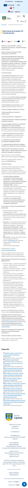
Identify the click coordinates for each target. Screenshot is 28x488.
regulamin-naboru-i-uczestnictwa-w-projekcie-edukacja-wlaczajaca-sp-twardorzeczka (13, 354)
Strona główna (3, 24)
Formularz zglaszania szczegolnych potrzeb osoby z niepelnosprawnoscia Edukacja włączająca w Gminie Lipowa (14, 395)
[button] (18, 21)
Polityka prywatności (14, 474)
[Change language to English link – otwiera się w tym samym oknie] (10, 12)
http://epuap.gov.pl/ (12, 240)
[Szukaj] (24, 16)
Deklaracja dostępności (14, 472)
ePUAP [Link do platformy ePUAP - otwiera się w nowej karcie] (18, 5)
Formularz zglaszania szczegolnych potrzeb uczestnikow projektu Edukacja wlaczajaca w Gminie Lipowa (14, 402)
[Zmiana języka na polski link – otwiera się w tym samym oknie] (17, 12)
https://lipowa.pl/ (9, 321)
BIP (11, 8)
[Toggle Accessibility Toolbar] (24, 484)
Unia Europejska (8, 5)
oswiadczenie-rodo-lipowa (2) (12, 359)
